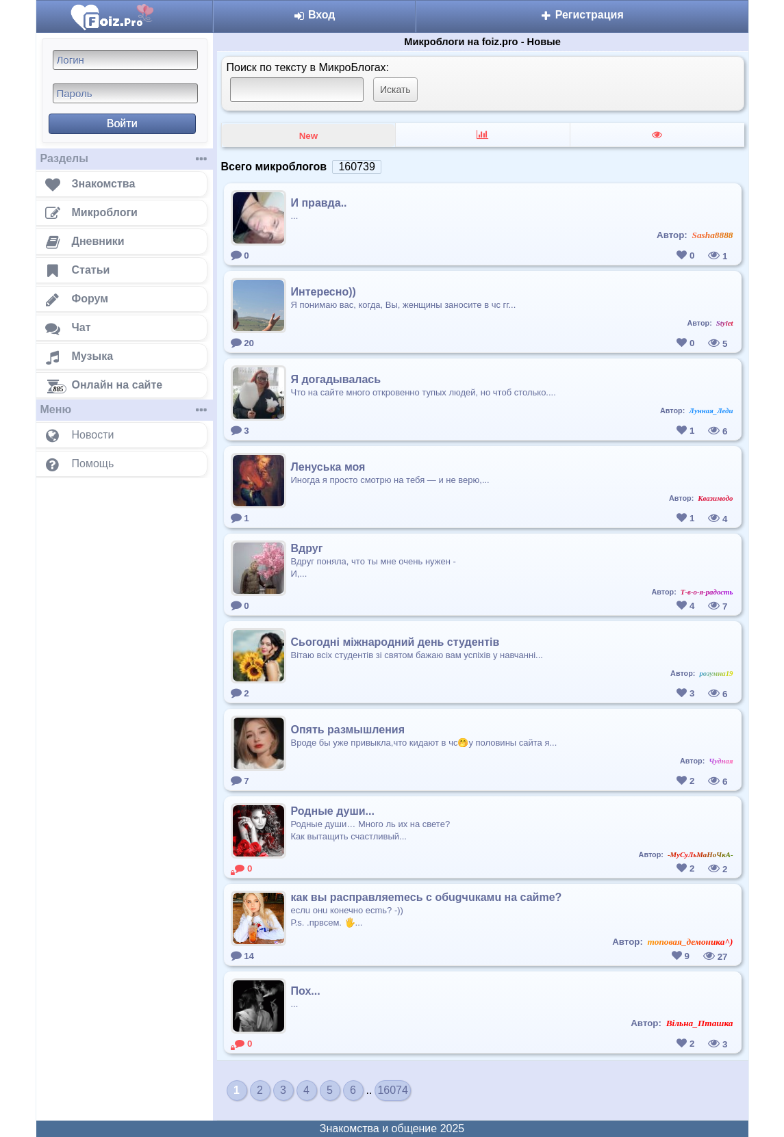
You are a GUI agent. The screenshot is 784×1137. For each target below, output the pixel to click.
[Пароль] (125, 93)
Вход (314, 15)
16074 (392, 1090)
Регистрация (582, 15)
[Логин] (125, 60)
